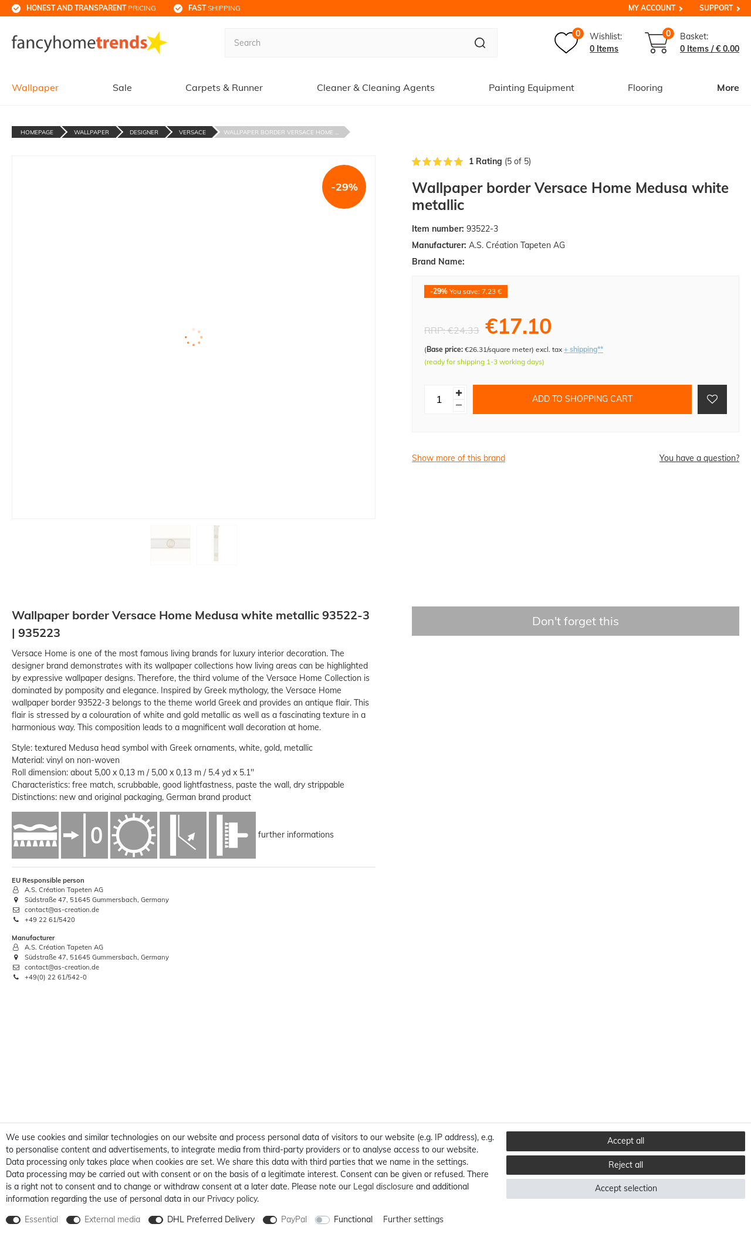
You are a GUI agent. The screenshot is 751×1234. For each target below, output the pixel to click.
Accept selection (626, 1188)
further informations (296, 834)
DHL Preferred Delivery (211, 1219)
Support (716, 8)
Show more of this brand (458, 458)
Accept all (625, 1140)
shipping (214, 8)
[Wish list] (588, 42)
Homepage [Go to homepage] (37, 132)
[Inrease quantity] (459, 393)
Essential (41, 1219)
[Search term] (344, 42)
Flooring (645, 87)
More (728, 87)
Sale (122, 87)
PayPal (294, 1219)
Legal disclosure (383, 1186)
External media (112, 1219)
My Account (651, 8)
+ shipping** (583, 349)
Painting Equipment (531, 87)
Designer (144, 132)
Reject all (625, 1165)
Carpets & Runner (224, 87)
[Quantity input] (439, 399)
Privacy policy (232, 1199)
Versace (192, 132)
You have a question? (699, 458)
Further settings (413, 1219)
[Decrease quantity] (459, 405)
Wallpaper (35, 87)
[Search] (480, 42)
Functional (353, 1219)
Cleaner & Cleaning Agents (376, 87)
